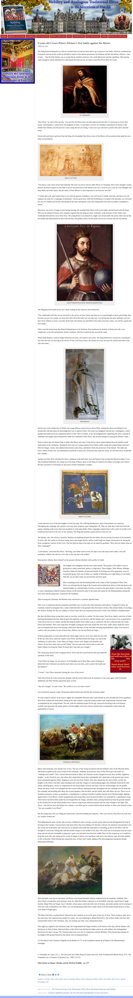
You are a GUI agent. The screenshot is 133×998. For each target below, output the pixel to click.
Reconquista (107, 979)
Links (104, 36)
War (47, 982)
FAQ (69, 36)
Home (3, 36)
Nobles (100, 979)
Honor (65, 979)
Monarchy (89, 979)
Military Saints (80, 979)
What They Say (58, 36)
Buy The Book (92, 36)
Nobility (95, 979)
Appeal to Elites (16, 36)
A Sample (31, 36)
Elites (52, 979)
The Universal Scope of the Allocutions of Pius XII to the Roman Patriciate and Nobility (83, 989)
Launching (78, 36)
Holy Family (59, 979)
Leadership (71, 979)
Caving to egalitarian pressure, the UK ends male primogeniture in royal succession (78, 993)
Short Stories (116, 979)
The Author (43, 36)
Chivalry (47, 979)
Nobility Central (117, 36)
